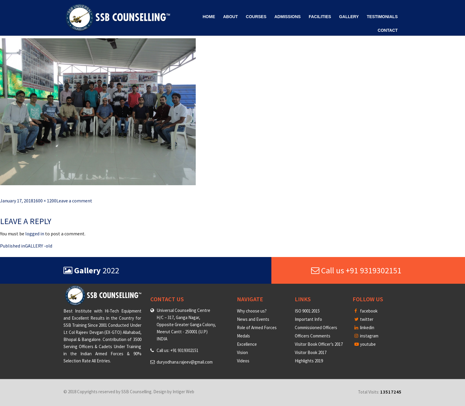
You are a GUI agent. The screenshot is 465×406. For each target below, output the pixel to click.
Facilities (320, 16)
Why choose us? (252, 311)
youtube (365, 344)
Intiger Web (183, 391)
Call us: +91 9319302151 (177, 350)
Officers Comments (312, 336)
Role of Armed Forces (257, 327)
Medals (243, 336)
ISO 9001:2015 (307, 311)
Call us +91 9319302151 (356, 270)
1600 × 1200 (44, 201)
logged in (34, 234)
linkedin (364, 327)
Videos (243, 361)
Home (209, 16)
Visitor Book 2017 (311, 352)
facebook (366, 311)
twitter (363, 319)
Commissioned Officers (316, 327)
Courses (256, 16)
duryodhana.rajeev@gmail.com (185, 362)
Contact (388, 30)
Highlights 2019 (309, 361)
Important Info (308, 319)
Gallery (349, 16)
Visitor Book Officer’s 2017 (319, 344)
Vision (242, 352)
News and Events (253, 319)
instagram (366, 336)
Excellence (247, 344)
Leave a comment (74, 201)
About (230, 16)
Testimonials (382, 16)
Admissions (287, 16)
